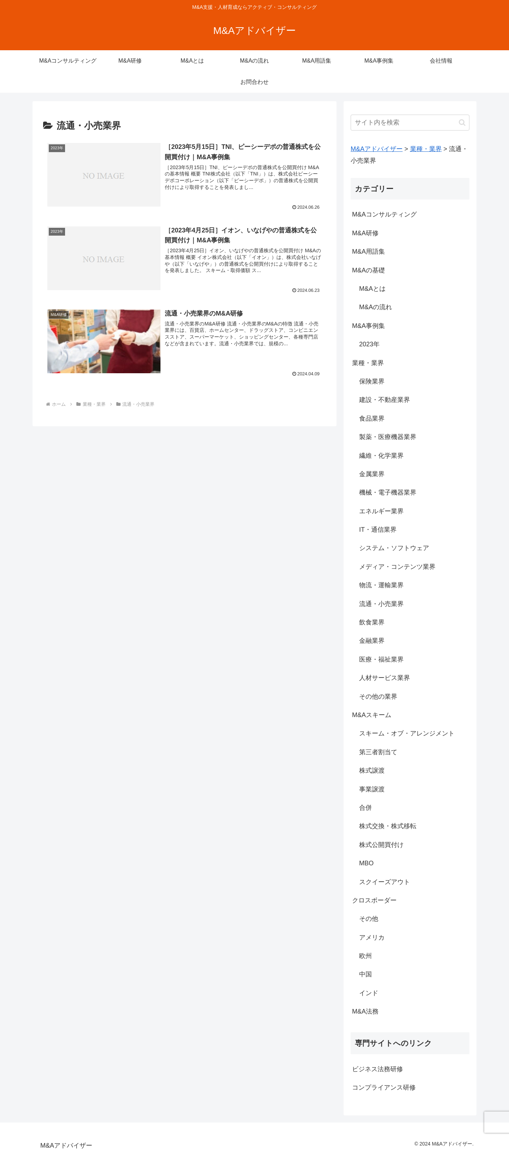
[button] (462, 123)
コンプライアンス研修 (384, 1087)
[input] (410, 123)
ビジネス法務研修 (377, 1069)
